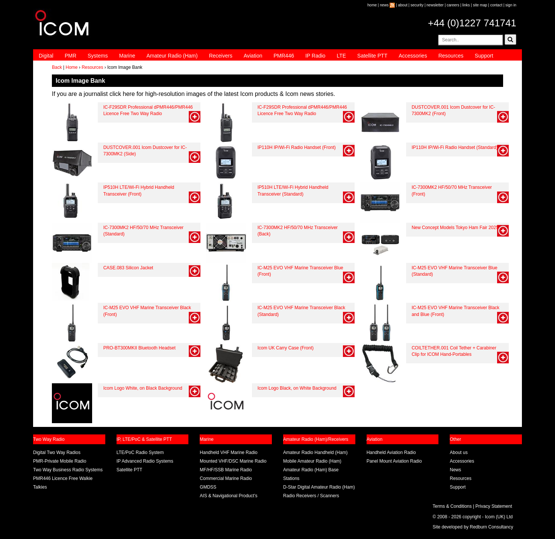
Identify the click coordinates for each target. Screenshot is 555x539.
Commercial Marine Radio (226, 478)
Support (484, 56)
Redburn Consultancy (491, 527)
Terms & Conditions (452, 506)
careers (453, 5)
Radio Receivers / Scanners (311, 495)
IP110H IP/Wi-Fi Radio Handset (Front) (297, 147)
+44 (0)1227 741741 (472, 23)
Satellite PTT (372, 56)
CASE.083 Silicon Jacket (128, 267)
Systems (98, 56)
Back (57, 67)
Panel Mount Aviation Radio (394, 461)
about (403, 5)
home (372, 5)
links (466, 5)
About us (458, 452)
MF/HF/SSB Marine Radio (226, 469)
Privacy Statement (493, 506)
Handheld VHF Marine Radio (228, 452)
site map (480, 5)
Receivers (220, 56)
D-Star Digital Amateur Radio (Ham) (319, 487)
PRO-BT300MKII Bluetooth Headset (139, 348)
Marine (127, 56)
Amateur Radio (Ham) (172, 56)
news (384, 5)
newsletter (435, 5)
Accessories (413, 56)
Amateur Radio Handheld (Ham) (315, 452)
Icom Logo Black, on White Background (297, 388)
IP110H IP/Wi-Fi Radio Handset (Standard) (455, 147)
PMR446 (283, 56)
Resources (451, 56)
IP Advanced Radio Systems (145, 461)
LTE (341, 56)
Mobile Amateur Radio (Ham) (312, 461)
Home (71, 67)
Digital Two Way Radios (56, 452)
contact (496, 5)
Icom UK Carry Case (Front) (286, 348)
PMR (70, 56)
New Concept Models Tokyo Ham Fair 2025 (455, 227)
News (455, 469)
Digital (46, 56)
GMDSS (208, 487)
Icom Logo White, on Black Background (142, 388)
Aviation (253, 56)
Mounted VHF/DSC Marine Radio (233, 461)
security (417, 5)
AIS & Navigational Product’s (228, 495)
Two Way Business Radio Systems (68, 469)
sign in (510, 5)
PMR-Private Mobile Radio (59, 461)
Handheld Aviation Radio (391, 452)
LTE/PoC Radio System (140, 452)
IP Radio (315, 56)
